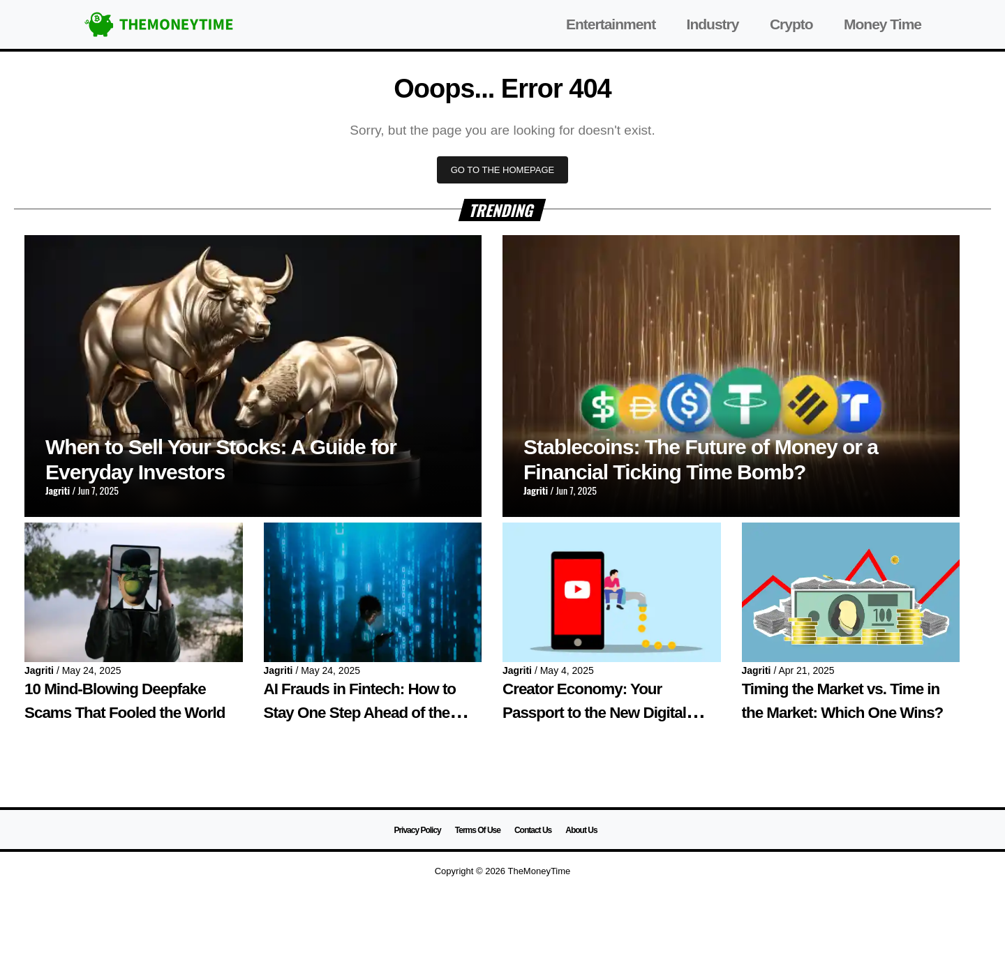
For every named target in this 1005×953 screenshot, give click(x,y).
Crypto (791, 24)
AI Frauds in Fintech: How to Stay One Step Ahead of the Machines (360, 712)
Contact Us (532, 830)
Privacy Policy (417, 830)
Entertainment (610, 24)
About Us (581, 830)
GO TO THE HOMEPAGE (503, 170)
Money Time (882, 24)
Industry (713, 24)
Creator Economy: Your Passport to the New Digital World (594, 712)
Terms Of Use (477, 830)
